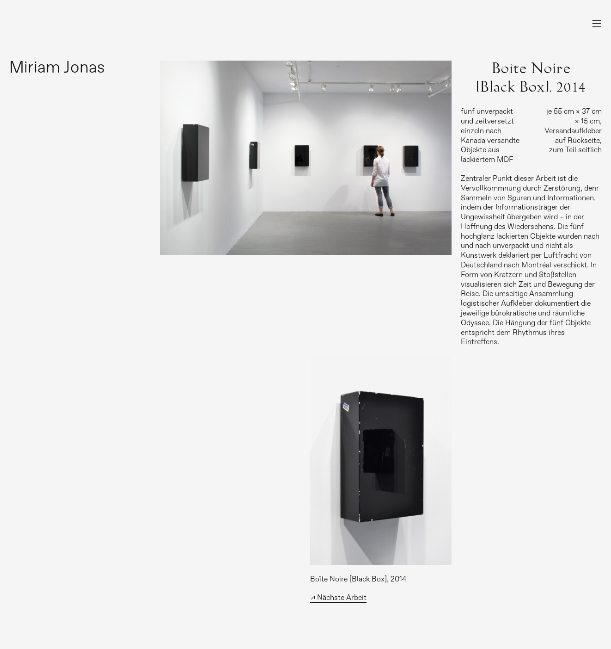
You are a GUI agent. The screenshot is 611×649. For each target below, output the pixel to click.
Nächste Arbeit (342, 597)
